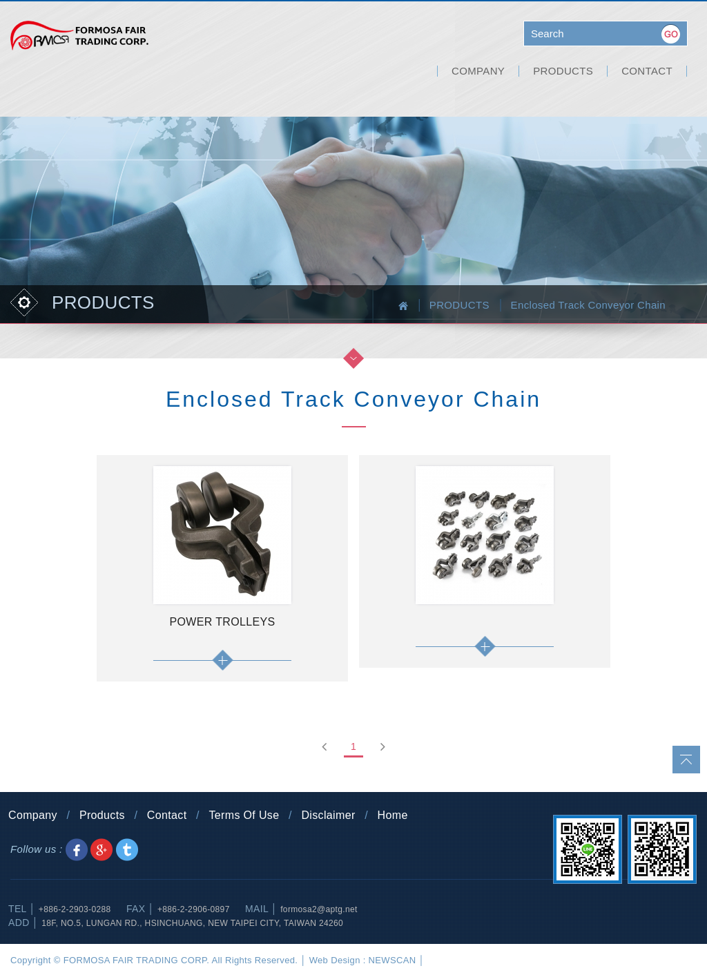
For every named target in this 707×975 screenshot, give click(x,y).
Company (32, 815)
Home (393, 815)
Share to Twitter (127, 849)
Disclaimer (328, 815)
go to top (686, 759)
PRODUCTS (563, 71)
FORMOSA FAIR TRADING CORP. (79, 38)
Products (102, 815)
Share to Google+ (101, 849)
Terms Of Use (244, 815)
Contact (167, 815)
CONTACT (646, 71)
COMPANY (478, 71)
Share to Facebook (77, 849)
